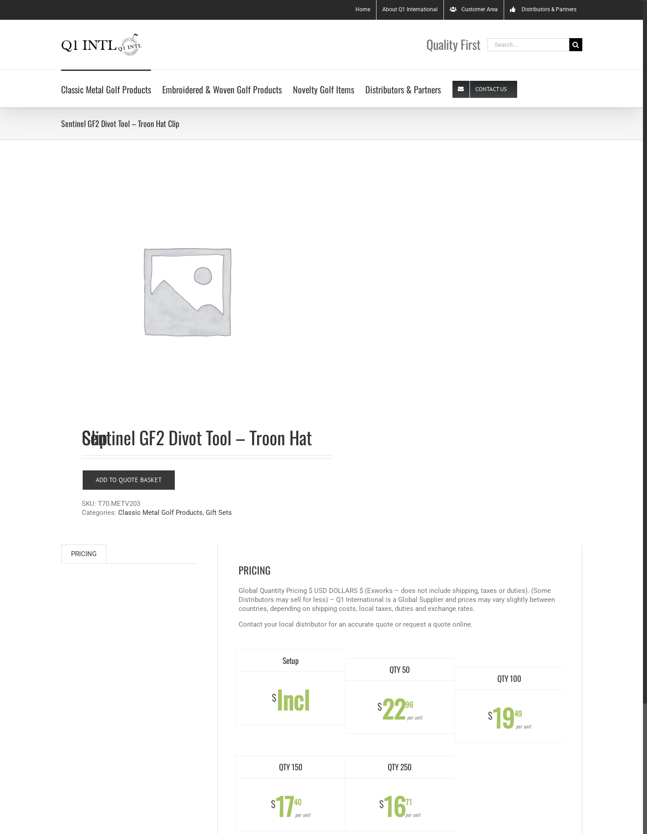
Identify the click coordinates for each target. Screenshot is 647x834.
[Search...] (528, 44)
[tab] (83, 554)
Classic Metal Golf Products (160, 513)
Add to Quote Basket (129, 480)
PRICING (84, 554)
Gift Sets (219, 513)
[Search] (575, 44)
